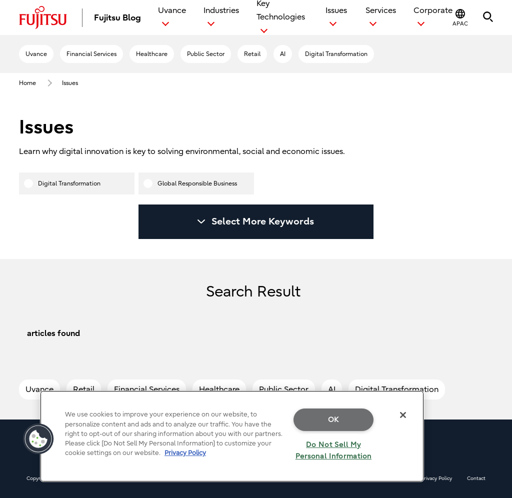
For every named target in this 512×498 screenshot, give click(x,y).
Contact (476, 479)
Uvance (36, 54)
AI (283, 54)
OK (333, 420)
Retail (252, 54)
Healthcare (152, 54)
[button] (460, 17)
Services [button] (381, 10)
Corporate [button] (433, 10)
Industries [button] (221, 10)
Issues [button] (336, 10)
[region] (232, 436)
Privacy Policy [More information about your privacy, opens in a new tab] (185, 452)
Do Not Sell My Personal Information (334, 450)
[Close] (403, 415)
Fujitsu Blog (117, 18)
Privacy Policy (436, 479)
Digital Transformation (336, 54)
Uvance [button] (172, 10)
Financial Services (91, 54)
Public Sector (205, 54)
